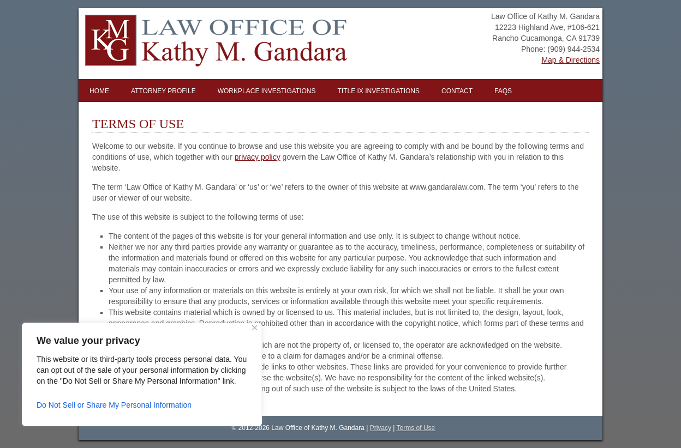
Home (99, 91)
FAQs (503, 91)
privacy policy (257, 157)
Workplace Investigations (267, 91)
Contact (457, 91)
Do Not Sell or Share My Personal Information (114, 405)
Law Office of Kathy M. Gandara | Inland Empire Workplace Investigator (208, 43)
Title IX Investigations (379, 91)
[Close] (254, 327)
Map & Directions (570, 60)
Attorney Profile (163, 91)
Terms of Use (416, 428)
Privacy (380, 428)
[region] (142, 374)
